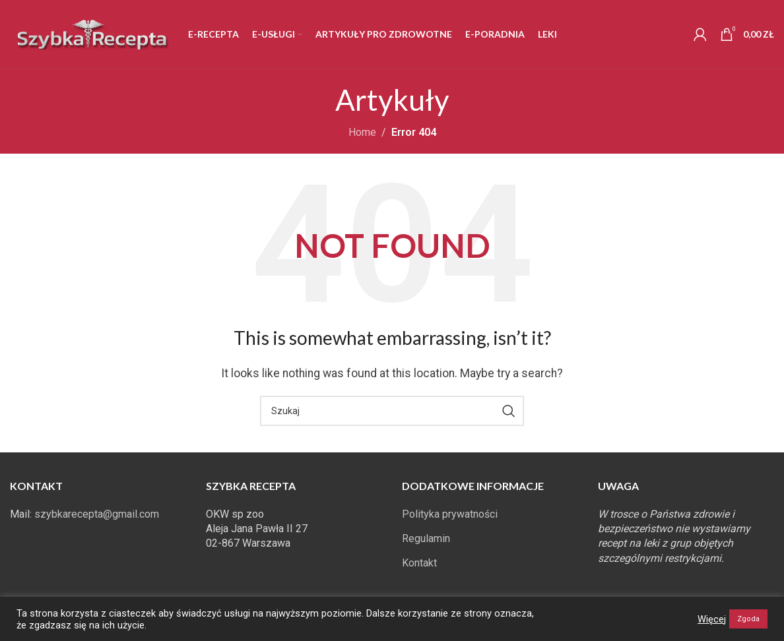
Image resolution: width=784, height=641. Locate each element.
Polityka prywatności (450, 514)
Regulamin (426, 538)
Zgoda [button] (748, 619)
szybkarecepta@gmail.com (96, 514)
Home (362, 132)
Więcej (712, 619)
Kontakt (419, 563)
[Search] (392, 411)
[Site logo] (92, 33)
